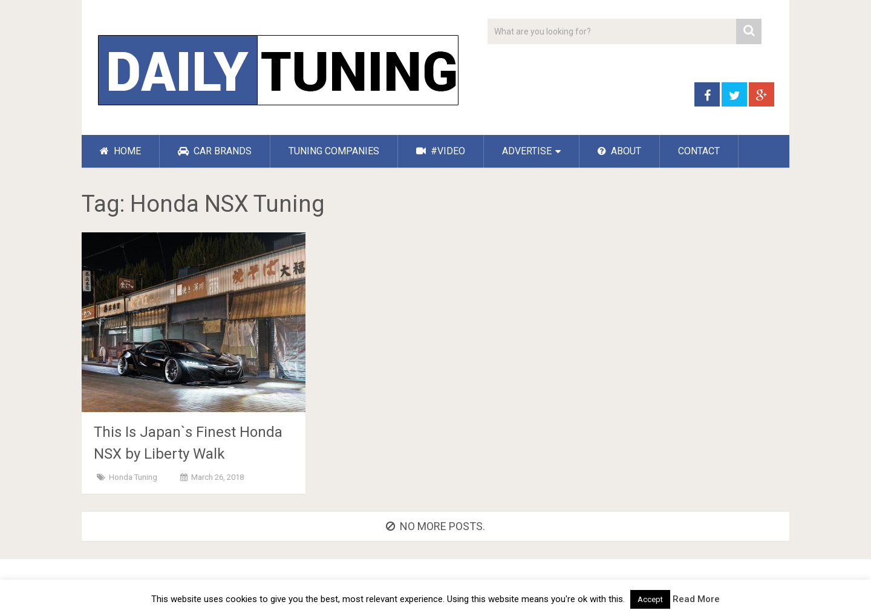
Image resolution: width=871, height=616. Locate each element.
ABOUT (619, 151)
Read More (696, 599)
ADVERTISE (527, 151)
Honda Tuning (133, 477)
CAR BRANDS (215, 151)
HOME (120, 151)
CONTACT (699, 151)
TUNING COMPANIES (334, 151)
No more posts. (435, 526)
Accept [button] (650, 599)
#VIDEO (440, 151)
